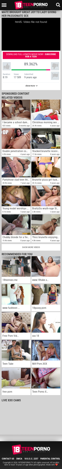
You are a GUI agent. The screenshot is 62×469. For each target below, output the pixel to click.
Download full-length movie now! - (31, 55)
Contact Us (8, 458)
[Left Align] (5, 5)
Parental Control (50, 458)
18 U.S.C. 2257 (31, 458)
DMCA (19, 458)
